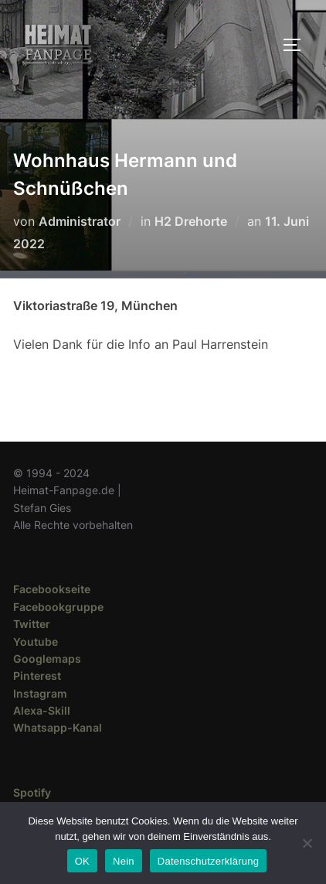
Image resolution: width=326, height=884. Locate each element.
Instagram (40, 693)
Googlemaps (47, 658)
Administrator (80, 221)
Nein (123, 861)
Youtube (35, 641)
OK (82, 861)
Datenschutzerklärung (208, 861)
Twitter (31, 623)
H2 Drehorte (191, 221)
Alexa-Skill (41, 710)
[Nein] (306, 843)
